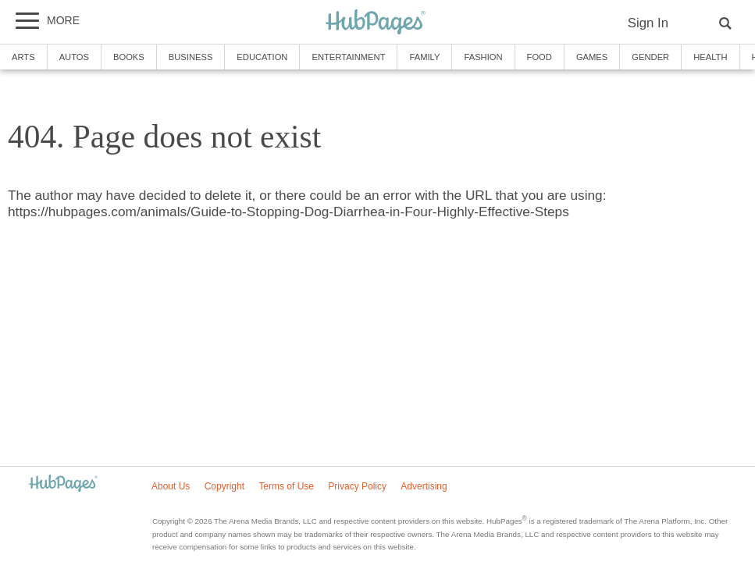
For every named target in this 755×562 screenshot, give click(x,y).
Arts (23, 57)
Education (262, 57)
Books (128, 57)
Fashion (483, 57)
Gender (650, 57)
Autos (74, 57)
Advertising (424, 486)
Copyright (224, 486)
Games (591, 57)
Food (539, 57)
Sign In (648, 23)
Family (424, 57)
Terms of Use (286, 486)
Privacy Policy (357, 486)
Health (710, 57)
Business (191, 57)
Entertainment (348, 57)
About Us (170, 486)
